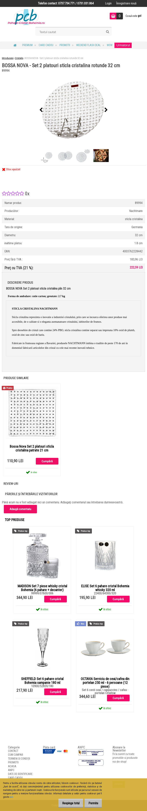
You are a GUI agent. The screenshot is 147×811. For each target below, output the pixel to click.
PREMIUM (27, 45)
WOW (110, 45)
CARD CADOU (46, 45)
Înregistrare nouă (126, 3)
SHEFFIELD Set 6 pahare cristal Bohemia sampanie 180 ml (42, 681)
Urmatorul (123, 45)
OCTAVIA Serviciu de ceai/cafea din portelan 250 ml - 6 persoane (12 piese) (105, 683)
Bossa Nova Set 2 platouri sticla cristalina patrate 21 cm (32, 448)
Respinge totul (67, 803)
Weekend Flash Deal (88, 45)
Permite (92, 803)
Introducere (7, 58)
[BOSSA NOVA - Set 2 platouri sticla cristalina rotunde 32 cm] (73, 110)
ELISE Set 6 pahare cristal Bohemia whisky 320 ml (105, 588)
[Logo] (26, 16)
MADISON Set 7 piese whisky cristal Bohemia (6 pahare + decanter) (42, 588)
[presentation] (41, 110)
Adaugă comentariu (20, 509)
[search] (107, 32)
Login (108, 3)
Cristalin (19, 58)
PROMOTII (65, 45)
